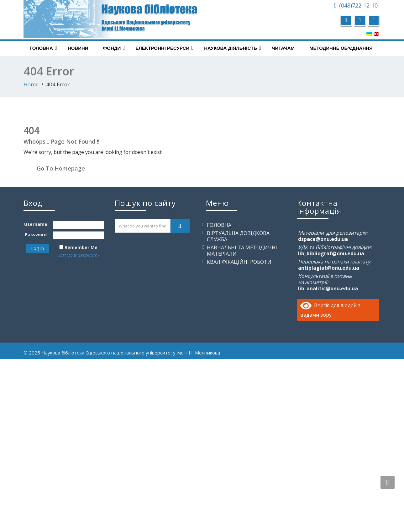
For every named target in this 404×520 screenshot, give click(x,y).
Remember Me (81, 247)
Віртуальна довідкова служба (238, 236)
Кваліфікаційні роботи (239, 261)
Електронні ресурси (164, 48)
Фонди (114, 48)
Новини (78, 48)
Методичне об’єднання (341, 48)
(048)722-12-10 (358, 5)
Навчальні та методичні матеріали (242, 250)
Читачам (283, 48)
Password (36, 234)
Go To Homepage (61, 168)
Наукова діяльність (232, 48)
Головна (43, 48)
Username (35, 224)
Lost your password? (78, 255)
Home (31, 84)
